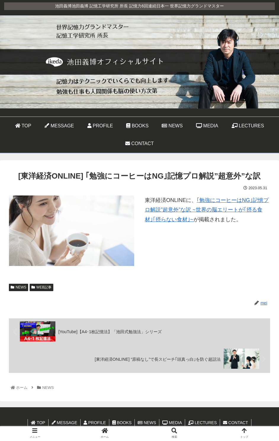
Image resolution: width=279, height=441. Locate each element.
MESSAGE (64, 422)
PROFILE (95, 422)
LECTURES (202, 422)
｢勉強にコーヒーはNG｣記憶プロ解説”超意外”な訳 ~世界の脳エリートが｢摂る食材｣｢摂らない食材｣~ (207, 209)
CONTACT (235, 422)
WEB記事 (41, 287)
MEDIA (172, 422)
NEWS (18, 287)
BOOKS (122, 422)
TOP (38, 422)
